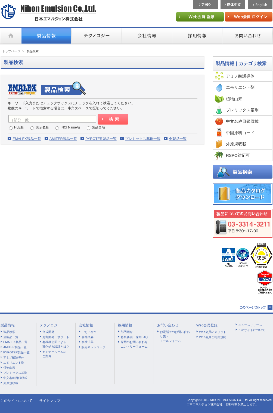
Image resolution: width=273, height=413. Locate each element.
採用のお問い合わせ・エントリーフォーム (136, 344)
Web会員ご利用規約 (212, 337)
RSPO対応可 (238, 155)
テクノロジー (50, 325)
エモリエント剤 (240, 87)
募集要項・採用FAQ (134, 337)
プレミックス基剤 (242, 110)
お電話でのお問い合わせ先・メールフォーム (175, 336)
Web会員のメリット (212, 332)
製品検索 (9, 332)
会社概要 (88, 337)
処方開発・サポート (55, 337)
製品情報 (8, 325)
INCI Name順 (70, 127)
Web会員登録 (207, 325)
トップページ (11, 51)
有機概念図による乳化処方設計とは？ (55, 344)
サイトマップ (49, 401)
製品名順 (98, 127)
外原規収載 (236, 144)
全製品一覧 (178, 139)
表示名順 (42, 127)
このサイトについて (251, 330)
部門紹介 (127, 332)
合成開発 (48, 332)
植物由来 (234, 98)
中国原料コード (240, 132)
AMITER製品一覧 (63, 139)
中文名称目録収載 (242, 121)
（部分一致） (21, 120)
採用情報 (125, 325)
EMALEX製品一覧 (27, 139)
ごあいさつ (89, 332)
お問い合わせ (167, 325)
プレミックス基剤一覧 (142, 139)
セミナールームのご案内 (54, 354)
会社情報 (86, 325)
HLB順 (19, 127)
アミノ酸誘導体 (240, 76)
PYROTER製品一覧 (101, 139)
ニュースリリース (250, 324)
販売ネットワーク (94, 347)
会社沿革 (88, 342)
